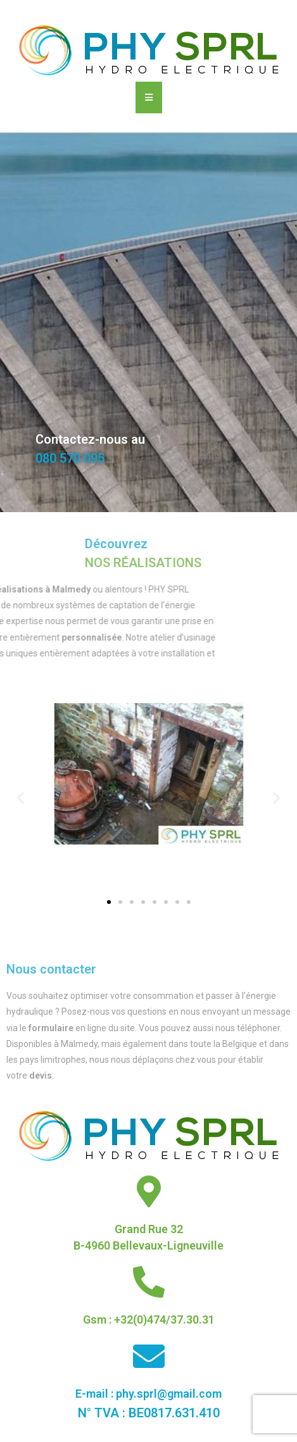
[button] (109, 902)
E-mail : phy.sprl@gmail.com (148, 1393)
